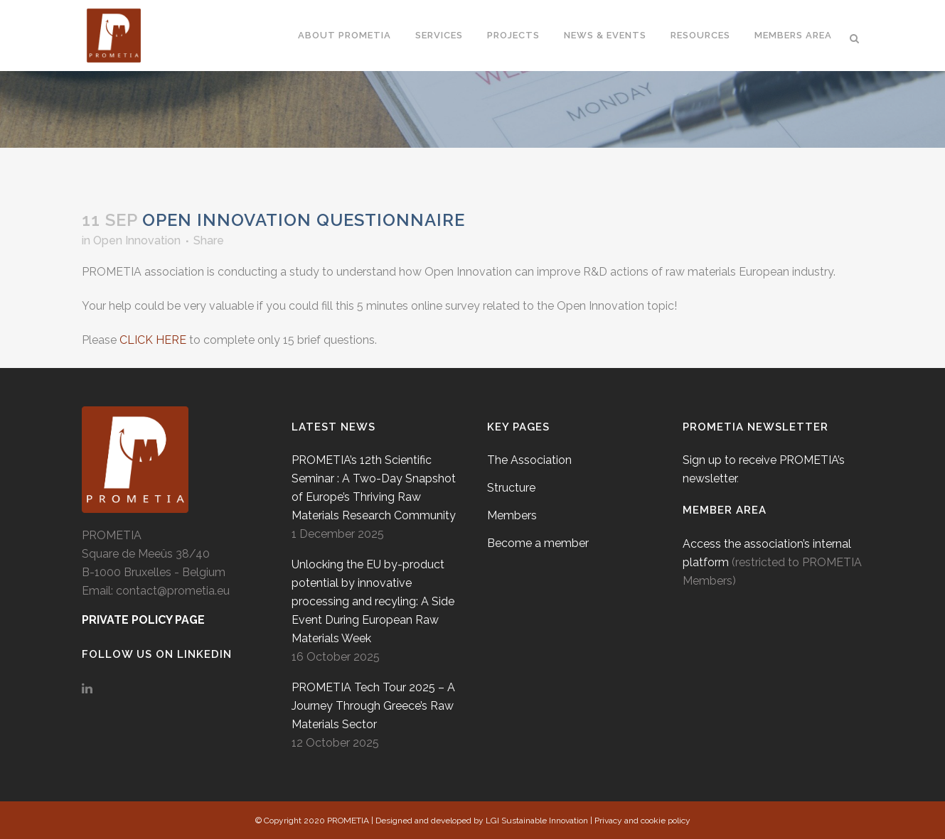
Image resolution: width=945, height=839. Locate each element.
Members (512, 515)
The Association (529, 460)
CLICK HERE (152, 340)
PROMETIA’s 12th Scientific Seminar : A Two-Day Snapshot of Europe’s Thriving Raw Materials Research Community (374, 487)
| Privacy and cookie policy (640, 821)
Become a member (538, 543)
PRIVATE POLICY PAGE (143, 620)
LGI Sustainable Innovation (537, 821)
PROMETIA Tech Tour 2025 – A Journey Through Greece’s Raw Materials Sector (373, 706)
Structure (511, 487)
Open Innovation (137, 240)
